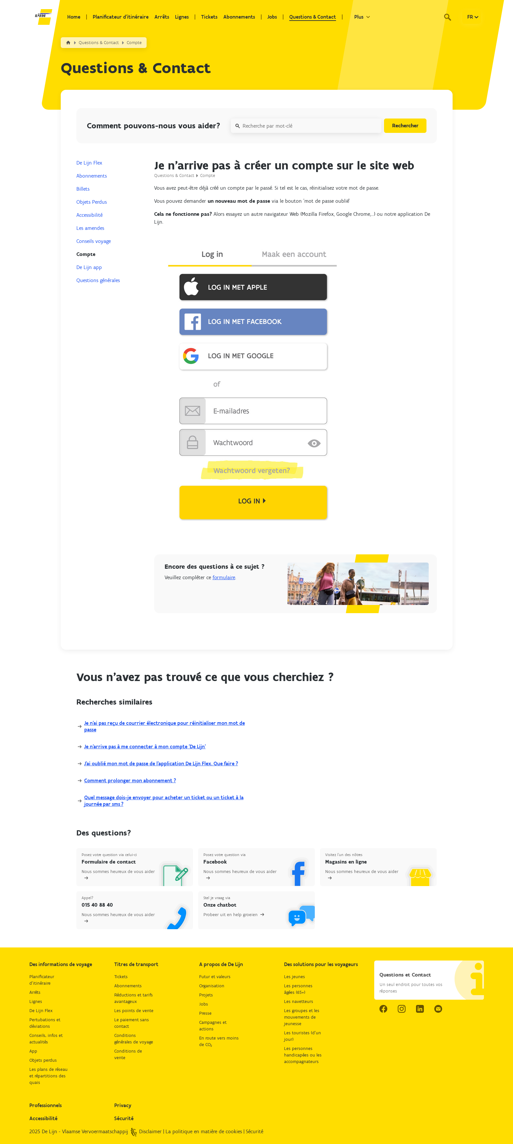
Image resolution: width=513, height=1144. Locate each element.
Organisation (211, 986)
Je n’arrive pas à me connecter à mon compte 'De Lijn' (145, 746)
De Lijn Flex (89, 163)
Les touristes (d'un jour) (302, 1036)
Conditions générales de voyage (133, 1039)
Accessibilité (89, 215)
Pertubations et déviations (44, 1023)
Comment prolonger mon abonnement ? (130, 780)
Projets (206, 995)
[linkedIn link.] (420, 1009)
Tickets (209, 17)
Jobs (272, 17)
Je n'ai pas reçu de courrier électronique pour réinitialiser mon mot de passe (164, 726)
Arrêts (161, 17)
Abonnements (239, 17)
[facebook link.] (383, 1009)
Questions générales (98, 280)
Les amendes (90, 228)
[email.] (438, 1009)
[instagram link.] (402, 1009)
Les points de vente (133, 1010)
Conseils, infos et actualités (46, 1039)
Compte (134, 42)
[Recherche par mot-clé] (306, 126)
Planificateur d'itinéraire (121, 17)
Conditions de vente (128, 1054)
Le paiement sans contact (131, 1023)
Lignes (182, 17)
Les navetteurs (298, 1001)
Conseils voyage (93, 241)
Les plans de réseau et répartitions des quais (48, 1076)
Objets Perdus (91, 202)
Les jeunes (294, 976)
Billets (82, 189)
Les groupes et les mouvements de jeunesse (301, 1017)
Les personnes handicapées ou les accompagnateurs (303, 1055)
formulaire (224, 577)
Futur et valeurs (215, 976)
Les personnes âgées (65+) (298, 989)
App (33, 1051)
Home (73, 17)
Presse (205, 1013)
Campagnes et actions (213, 1026)
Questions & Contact (312, 17)
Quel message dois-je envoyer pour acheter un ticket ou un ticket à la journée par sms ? (164, 800)
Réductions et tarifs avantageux (133, 998)
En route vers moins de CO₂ (219, 1041)
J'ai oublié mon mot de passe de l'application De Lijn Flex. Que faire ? (161, 763)
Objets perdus (43, 1060)
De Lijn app (89, 267)
